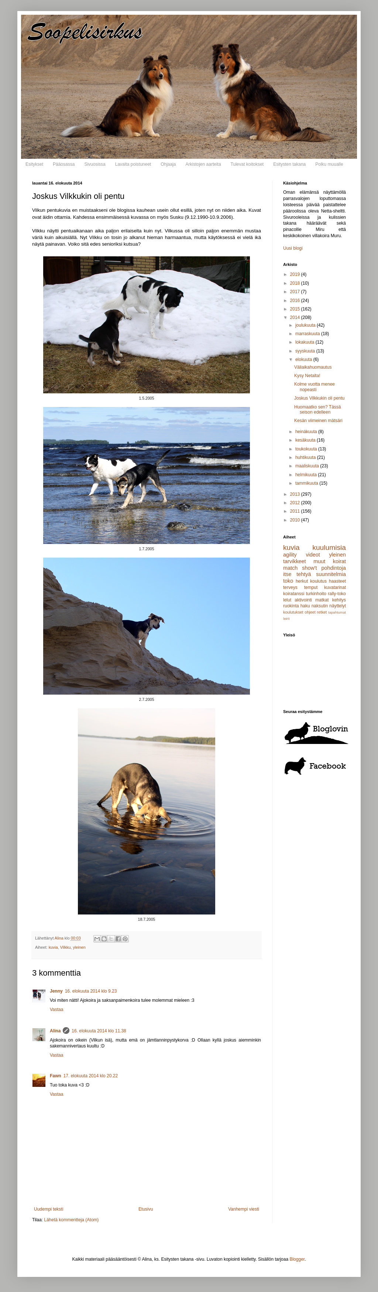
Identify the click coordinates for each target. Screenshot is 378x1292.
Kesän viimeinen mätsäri (318, 420)
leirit (286, 619)
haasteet (337, 581)
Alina (55, 1030)
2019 (295, 274)
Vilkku (65, 947)
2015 (295, 309)
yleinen (79, 947)
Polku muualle (329, 164)
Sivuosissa (94, 164)
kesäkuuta (306, 440)
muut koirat (329, 561)
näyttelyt (337, 605)
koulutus (318, 581)
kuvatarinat (335, 587)
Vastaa (56, 1009)
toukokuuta (306, 449)
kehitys (339, 600)
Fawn (55, 1075)
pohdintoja (334, 568)
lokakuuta (305, 342)
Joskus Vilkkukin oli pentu (319, 398)
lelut (287, 600)
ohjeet (310, 612)
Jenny (56, 991)
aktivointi (303, 600)
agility (290, 555)
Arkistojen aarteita (203, 164)
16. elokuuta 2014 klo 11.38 (99, 1030)
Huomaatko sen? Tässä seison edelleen (317, 409)
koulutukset (293, 612)
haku (305, 605)
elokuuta (304, 359)
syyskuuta (305, 351)
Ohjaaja (168, 164)
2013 (295, 494)
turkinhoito (316, 593)
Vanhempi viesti (243, 1209)
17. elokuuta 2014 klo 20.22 (90, 1075)
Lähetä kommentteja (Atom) (71, 1219)
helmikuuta (306, 474)
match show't (300, 568)
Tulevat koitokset (247, 164)
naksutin (320, 605)
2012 (295, 502)
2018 (295, 283)
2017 (295, 291)
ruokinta (291, 605)
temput (311, 587)
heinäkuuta (306, 431)
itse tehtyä (297, 574)
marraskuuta (308, 333)
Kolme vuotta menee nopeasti (314, 387)
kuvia (53, 947)
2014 (295, 317)
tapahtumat (337, 612)
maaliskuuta (307, 465)
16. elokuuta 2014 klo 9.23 (91, 991)
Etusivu (145, 1209)
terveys (290, 587)
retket (322, 612)
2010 (295, 520)
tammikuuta (307, 483)
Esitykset (34, 164)
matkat (322, 600)
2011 (295, 511)
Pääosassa (64, 164)
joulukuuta (306, 325)
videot (313, 555)
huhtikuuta (306, 457)
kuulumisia (329, 547)
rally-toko (337, 593)
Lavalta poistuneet (133, 164)
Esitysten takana (289, 164)
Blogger (297, 1259)
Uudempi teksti (48, 1209)
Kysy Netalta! (307, 375)
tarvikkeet (294, 561)
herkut (302, 581)
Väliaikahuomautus (312, 367)
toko (288, 581)
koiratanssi (293, 593)
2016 (295, 300)
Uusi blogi (293, 248)
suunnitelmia (331, 574)
